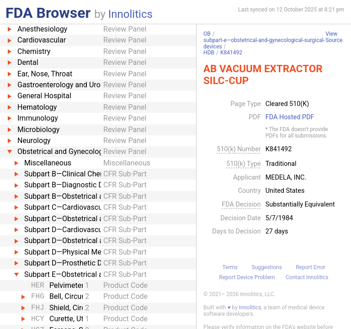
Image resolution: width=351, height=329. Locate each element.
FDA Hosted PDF (290, 117)
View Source (333, 37)
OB (207, 34)
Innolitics (130, 14)
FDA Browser (47, 12)
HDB (208, 52)
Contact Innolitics (307, 277)
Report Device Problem (247, 277)
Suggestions (267, 267)
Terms (230, 267)
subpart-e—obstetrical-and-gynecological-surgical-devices (264, 43)
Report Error (310, 267)
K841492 (231, 52)
